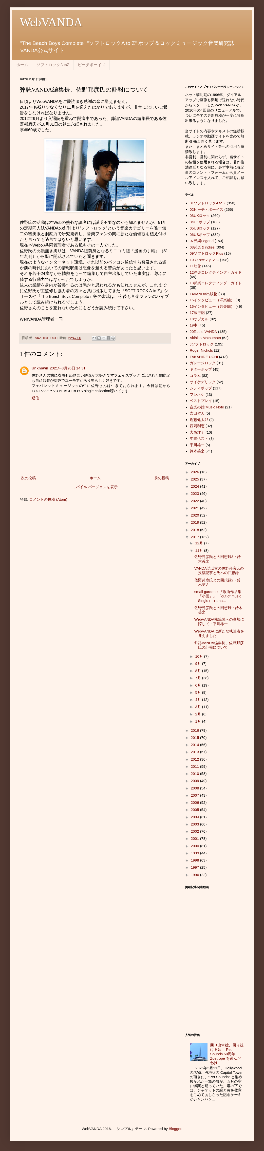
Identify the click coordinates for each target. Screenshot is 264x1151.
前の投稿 (161, 478)
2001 (195, 838)
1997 (195, 867)
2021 (195, 508)
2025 (195, 479)
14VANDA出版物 (203, 294)
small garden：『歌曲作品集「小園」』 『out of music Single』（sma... (218, 596)
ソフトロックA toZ (53, 65)
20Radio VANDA (203, 331)
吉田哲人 (197, 413)
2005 (195, 809)
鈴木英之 (197, 451)
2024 (195, 486)
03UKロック (200, 215)
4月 (198, 699)
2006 (195, 802)
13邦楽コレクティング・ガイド (216, 283)
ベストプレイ (201, 401)
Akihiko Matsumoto (205, 338)
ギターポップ (201, 369)
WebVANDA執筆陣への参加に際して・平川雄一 (219, 621)
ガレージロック (203, 363)
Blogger (175, 1129)
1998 (195, 860)
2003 (195, 824)
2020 (195, 515)
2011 (195, 766)
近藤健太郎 (199, 420)
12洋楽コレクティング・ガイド (216, 272)
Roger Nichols (201, 350)
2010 (195, 773)
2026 (195, 472)
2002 (195, 831)
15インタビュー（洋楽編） (212, 300)
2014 (195, 745)
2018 (195, 530)
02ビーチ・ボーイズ (207, 209)
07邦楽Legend (202, 241)
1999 (195, 853)
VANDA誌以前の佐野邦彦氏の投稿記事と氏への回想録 (219, 570)
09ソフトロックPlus (206, 253)
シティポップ (201, 388)
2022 (195, 501)
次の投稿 (28, 478)
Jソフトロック (202, 344)
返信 (35, 398)
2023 (195, 493)
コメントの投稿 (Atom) (48, 499)
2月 (198, 714)
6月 (198, 685)
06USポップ (200, 234)
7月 (198, 678)
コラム (195, 375)
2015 (195, 737)
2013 (195, 752)
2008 (195, 788)
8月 (198, 671)
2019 (195, 522)
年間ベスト (199, 438)
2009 (195, 781)
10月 (199, 656)
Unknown (40, 368)
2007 (195, 795)
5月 (198, 692)
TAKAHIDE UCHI (204, 357)
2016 (195, 730)
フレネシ (197, 394)
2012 (195, 759)
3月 (198, 707)
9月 (198, 663)
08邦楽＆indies (202, 247)
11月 (199, 550)
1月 (198, 721)
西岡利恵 (197, 426)
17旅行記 (197, 312)
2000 (195, 846)
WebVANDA (51, 22)
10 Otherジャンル (204, 260)
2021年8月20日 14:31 (68, 368)
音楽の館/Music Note (207, 407)
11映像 (195, 266)
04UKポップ (200, 222)
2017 (195, 537)
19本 (194, 325)
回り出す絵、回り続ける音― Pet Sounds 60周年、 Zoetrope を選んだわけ (227, 1054)
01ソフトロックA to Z (208, 203)
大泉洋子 (197, 432)
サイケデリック (203, 382)
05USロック (200, 228)
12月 (199, 543)
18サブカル (199, 319)
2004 (195, 817)
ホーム (22, 65)
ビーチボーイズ (91, 65)
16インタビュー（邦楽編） (212, 306)
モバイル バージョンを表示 (95, 487)
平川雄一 (197, 445)
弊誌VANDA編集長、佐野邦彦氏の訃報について (219, 645)
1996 (195, 875)
